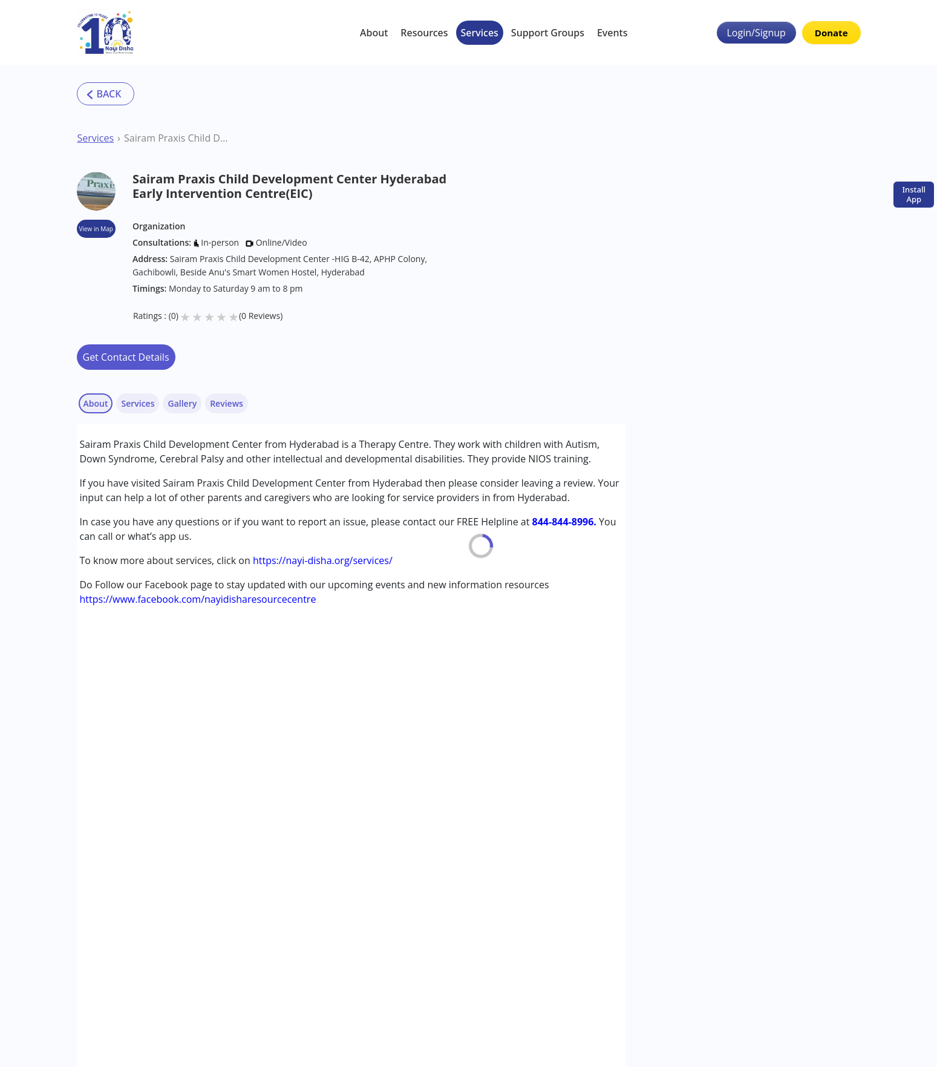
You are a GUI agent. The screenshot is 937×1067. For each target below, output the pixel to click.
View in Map (96, 229)
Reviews (226, 403)
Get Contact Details (126, 357)
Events (612, 32)
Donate (831, 33)
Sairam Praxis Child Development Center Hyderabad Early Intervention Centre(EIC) (177, 138)
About (374, 32)
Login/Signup (756, 32)
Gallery (182, 403)
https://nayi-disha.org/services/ (323, 560)
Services (479, 32)
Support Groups (547, 32)
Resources (424, 32)
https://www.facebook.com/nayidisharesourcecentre (198, 599)
